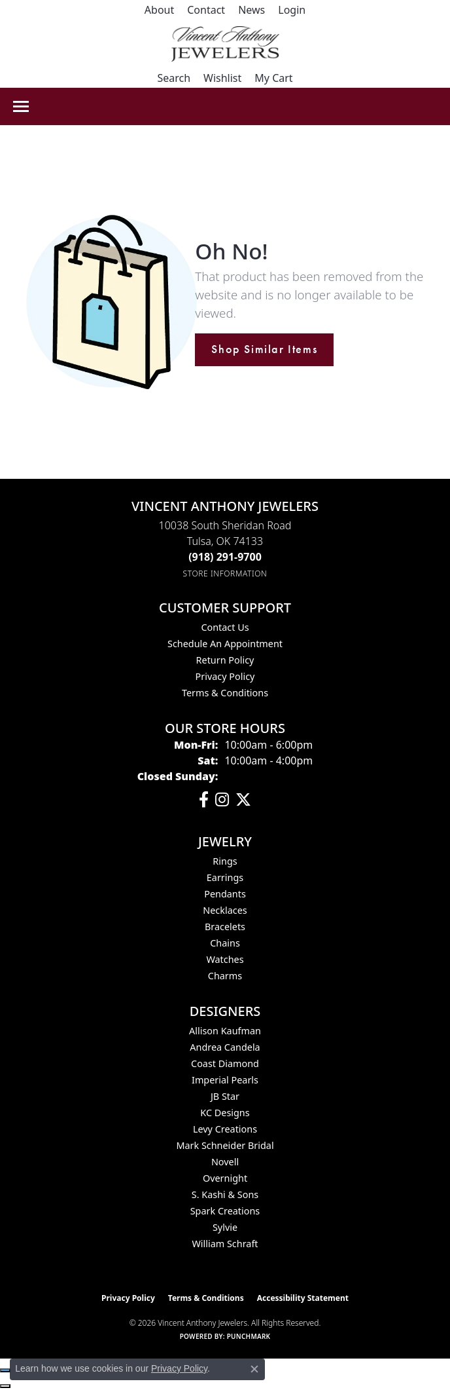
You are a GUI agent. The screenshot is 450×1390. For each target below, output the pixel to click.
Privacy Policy (225, 676)
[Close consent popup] (254, 1369)
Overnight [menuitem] (225, 1178)
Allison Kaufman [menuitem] (225, 1030)
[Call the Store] (225, 557)
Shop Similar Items (264, 349)
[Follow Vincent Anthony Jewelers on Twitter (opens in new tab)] (243, 800)
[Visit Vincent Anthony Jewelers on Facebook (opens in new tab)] (204, 800)
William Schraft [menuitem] (225, 1243)
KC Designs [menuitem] (224, 1112)
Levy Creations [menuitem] (225, 1129)
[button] (291, 10)
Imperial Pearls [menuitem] (225, 1080)
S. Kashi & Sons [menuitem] (225, 1194)
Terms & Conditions (225, 692)
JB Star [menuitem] (225, 1096)
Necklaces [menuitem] (225, 910)
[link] (159, 10)
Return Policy (225, 660)
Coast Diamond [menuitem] (225, 1063)
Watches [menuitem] (224, 959)
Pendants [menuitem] (225, 894)
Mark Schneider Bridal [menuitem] (224, 1145)
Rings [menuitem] (225, 861)
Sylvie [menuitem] (225, 1227)
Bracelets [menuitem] (225, 926)
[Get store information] (225, 573)
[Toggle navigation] (21, 106)
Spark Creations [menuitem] (225, 1211)
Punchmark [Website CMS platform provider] (249, 1336)
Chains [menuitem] (225, 943)
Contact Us (225, 627)
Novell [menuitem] (225, 1161)
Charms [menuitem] (225, 975)
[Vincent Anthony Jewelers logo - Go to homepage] (225, 44)
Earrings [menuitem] (225, 877)
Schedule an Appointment (225, 643)
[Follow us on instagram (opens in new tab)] (222, 800)
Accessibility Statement (303, 1298)
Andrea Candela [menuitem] (225, 1047)
